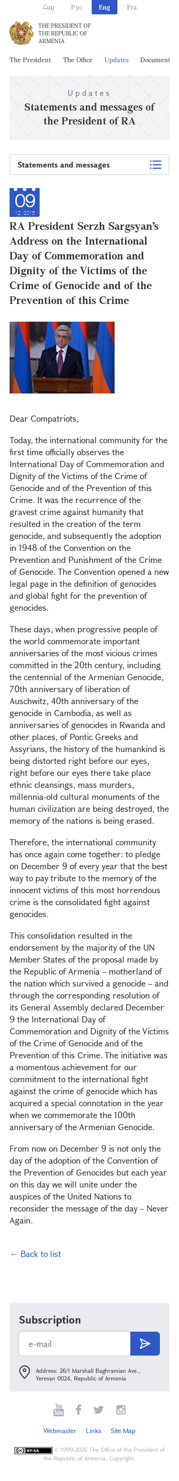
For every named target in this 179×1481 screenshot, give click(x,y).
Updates (116, 59)
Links (93, 1430)
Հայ (48, 6)
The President (30, 59)
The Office (78, 59)
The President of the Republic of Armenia (64, 33)
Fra (132, 6)
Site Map (123, 1430)
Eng (104, 6)
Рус (76, 6)
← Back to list (35, 1253)
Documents (156, 59)
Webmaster (59, 1430)
